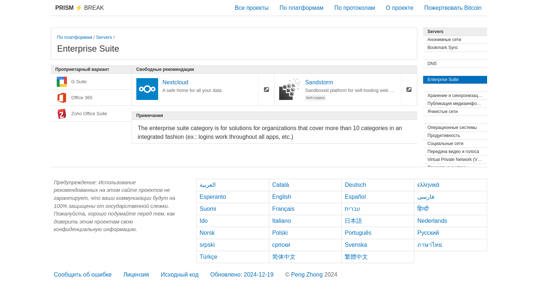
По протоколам (354, 8)
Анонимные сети (444, 39)
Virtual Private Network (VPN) (456, 159)
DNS (432, 63)
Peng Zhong (308, 274)
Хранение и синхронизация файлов (457, 95)
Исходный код (179, 274)
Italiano (281, 221)
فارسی (425, 197)
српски (281, 245)
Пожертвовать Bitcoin (453, 8)
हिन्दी (423, 209)
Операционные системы (452, 127)
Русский (428, 233)
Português (358, 233)
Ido (204, 221)
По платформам (302, 8)
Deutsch (355, 185)
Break (79, 8)
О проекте (399, 8)
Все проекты (252, 8)
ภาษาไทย (429, 245)
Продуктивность (443, 135)
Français (283, 209)
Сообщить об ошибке (83, 274)
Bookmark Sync (442, 47)
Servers (104, 37)
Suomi (208, 209)
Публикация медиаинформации (457, 103)
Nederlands (432, 221)
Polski (280, 233)
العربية (208, 185)
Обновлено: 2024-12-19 (241, 274)
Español (355, 197)
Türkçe (208, 257)
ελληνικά (428, 185)
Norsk (207, 233)
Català (280, 185)
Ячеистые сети (442, 111)
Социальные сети (445, 143)
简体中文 (284, 257)
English (281, 197)
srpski (207, 245)
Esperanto (213, 197)
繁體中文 (356, 257)
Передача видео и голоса (453, 151)
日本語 (353, 221)
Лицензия (136, 274)
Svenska (356, 245)
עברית (352, 209)
